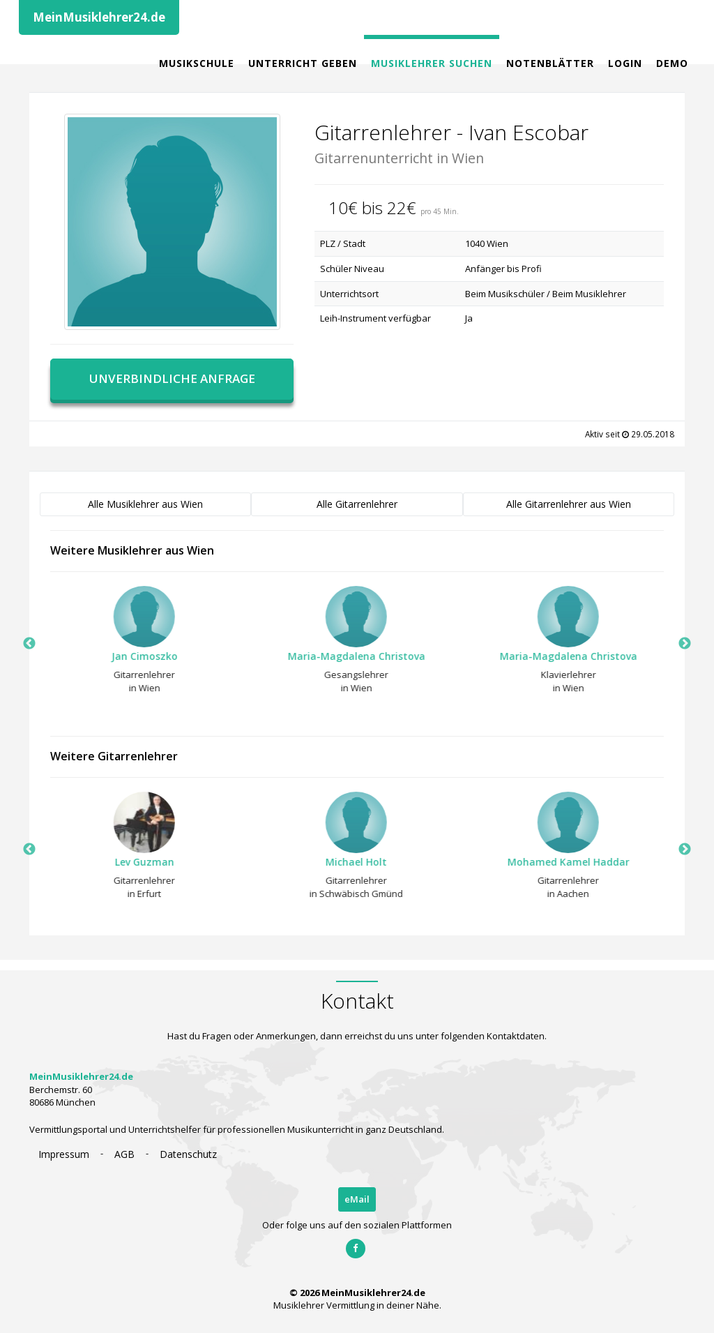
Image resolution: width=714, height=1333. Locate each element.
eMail (357, 1199)
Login (625, 63)
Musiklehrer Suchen (431, 63)
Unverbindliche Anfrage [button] (172, 378)
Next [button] (685, 644)
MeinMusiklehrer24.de (99, 17)
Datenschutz (188, 1154)
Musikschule (196, 63)
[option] (136, 644)
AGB (124, 1154)
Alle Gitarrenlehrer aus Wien (568, 504)
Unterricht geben (302, 63)
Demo (672, 63)
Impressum (63, 1154)
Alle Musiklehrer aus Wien (145, 504)
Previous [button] (29, 644)
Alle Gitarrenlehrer (357, 504)
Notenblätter (550, 63)
